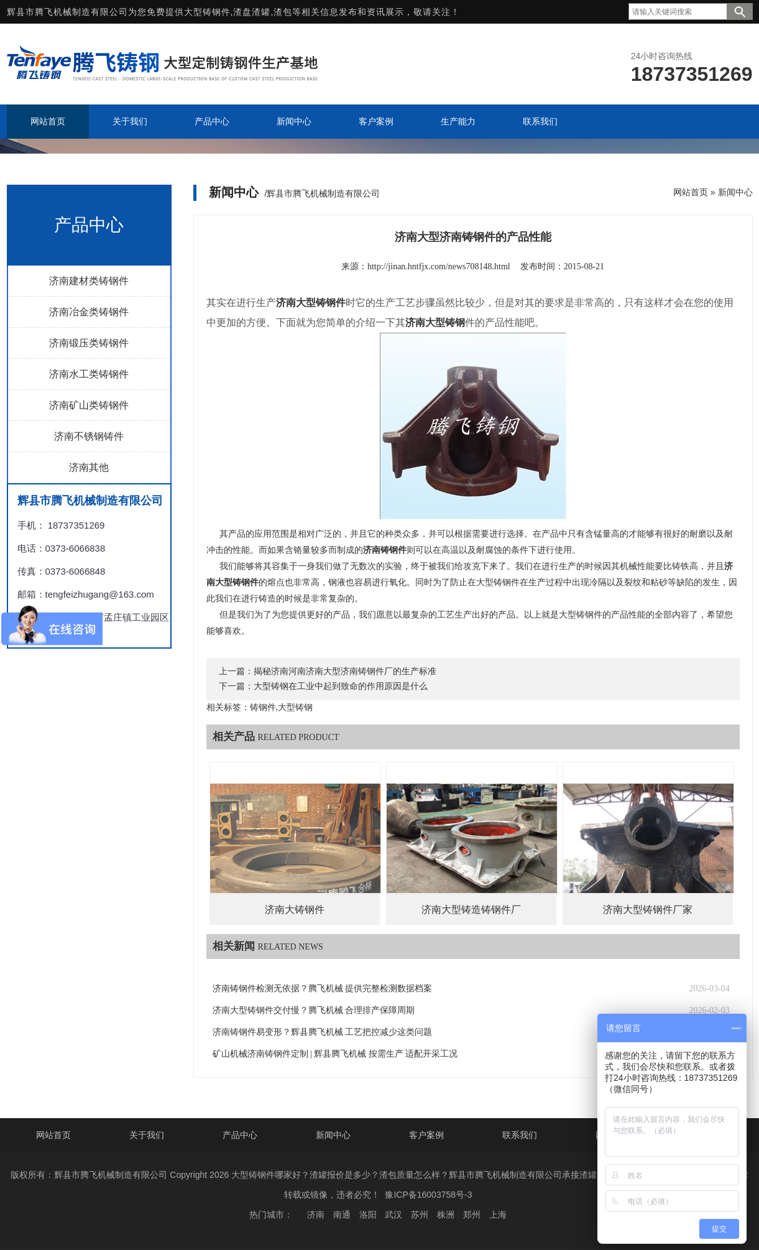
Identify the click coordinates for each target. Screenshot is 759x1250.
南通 (342, 1215)
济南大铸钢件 (294, 909)
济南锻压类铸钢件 (89, 343)
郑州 (472, 1215)
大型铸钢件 (207, 12)
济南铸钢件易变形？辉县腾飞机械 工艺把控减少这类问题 (323, 1032)
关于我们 (146, 1135)
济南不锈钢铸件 (89, 436)
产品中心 (240, 1135)
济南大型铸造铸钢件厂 (471, 909)
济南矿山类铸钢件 (89, 405)
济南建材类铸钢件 (89, 280)
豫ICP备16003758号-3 (428, 1195)
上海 (498, 1215)
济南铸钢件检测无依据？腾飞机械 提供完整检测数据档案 (323, 988)
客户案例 (426, 1135)
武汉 (393, 1215)
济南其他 (89, 467)
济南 (315, 1215)
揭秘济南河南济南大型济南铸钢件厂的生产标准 (345, 671)
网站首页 (690, 192)
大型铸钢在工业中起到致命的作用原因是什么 (341, 686)
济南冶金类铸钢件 (89, 312)
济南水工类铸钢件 (89, 374)
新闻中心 (735, 192)
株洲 (445, 1215)
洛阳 (368, 1215)
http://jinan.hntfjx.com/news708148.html (438, 266)
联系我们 (519, 1135)
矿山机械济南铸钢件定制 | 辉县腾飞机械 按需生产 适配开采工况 (335, 1053)
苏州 (419, 1215)
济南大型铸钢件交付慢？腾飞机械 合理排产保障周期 (314, 1010)
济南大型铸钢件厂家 (647, 909)
